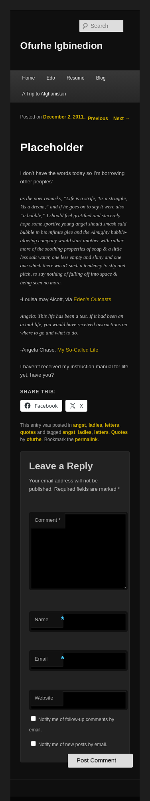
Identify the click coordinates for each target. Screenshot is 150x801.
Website (44, 698)
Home (28, 78)
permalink (86, 439)
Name (49, 620)
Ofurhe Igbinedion (61, 45)
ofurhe (34, 439)
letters (112, 425)
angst (79, 425)
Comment (48, 520)
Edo (51, 78)
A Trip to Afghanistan (44, 94)
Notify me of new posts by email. (72, 744)
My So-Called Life (78, 350)
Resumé (76, 78)
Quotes (119, 432)
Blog (101, 78)
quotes (28, 432)
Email (49, 659)
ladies (95, 425)
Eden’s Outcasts (92, 299)
